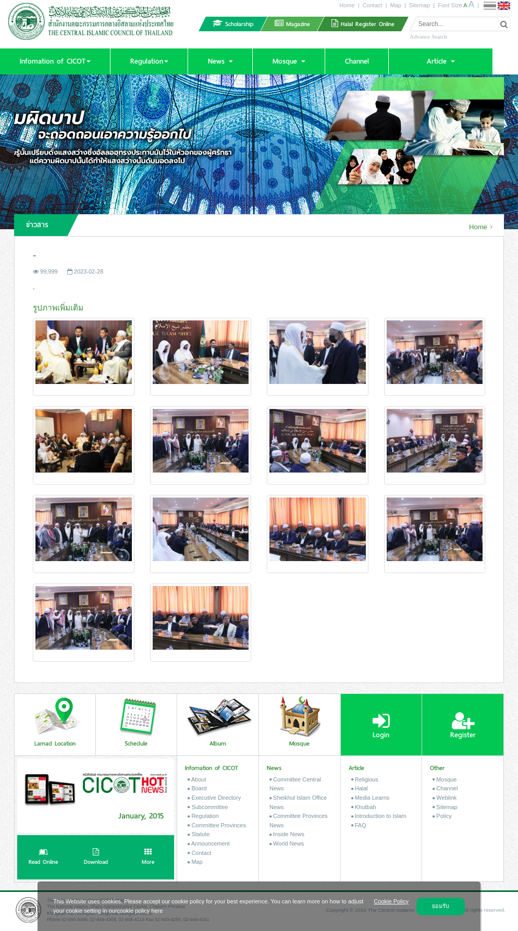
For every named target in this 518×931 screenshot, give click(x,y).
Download (96, 857)
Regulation (203, 816)
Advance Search (428, 36)
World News (286, 843)
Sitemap (419, 5)
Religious (364, 779)
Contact (373, 5)
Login (381, 726)
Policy (442, 816)
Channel (445, 788)
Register (463, 726)
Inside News (286, 834)
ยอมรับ (440, 906)
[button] (55, 61)
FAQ (358, 825)
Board (197, 788)
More (148, 857)
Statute (198, 834)
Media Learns (370, 798)
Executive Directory (214, 798)
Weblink (445, 798)
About (197, 779)
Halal (359, 788)
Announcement (208, 843)
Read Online (43, 857)
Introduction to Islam (378, 816)
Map (395, 5)
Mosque (445, 779)
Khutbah (363, 807)
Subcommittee (208, 807)
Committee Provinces (217, 825)
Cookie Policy (391, 901)
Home (346, 5)
